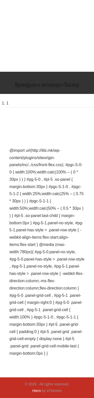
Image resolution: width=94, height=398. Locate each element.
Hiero (36, 391)
